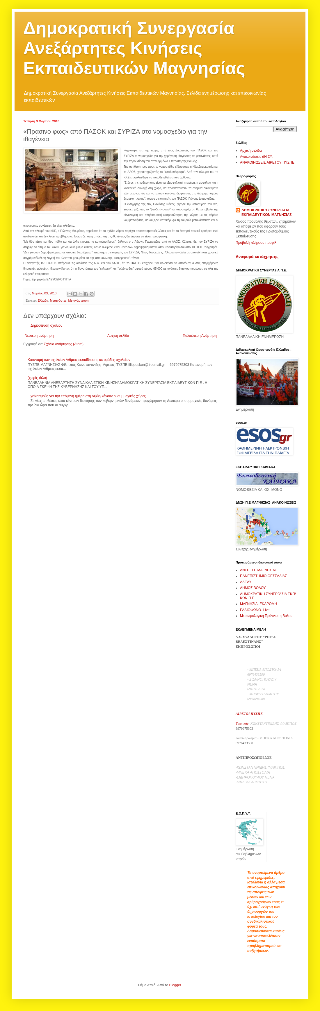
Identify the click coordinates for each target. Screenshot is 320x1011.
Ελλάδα (43, 300)
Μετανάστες (58, 300)
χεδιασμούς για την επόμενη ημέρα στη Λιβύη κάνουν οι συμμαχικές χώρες (88, 396)
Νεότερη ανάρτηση (39, 336)
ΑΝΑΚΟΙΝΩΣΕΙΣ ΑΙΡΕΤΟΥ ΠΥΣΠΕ (267, 162)
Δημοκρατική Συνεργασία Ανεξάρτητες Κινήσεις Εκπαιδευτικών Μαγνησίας (134, 48)
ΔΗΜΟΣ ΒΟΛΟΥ (253, 588)
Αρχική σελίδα (118, 336)
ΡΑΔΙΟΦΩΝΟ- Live (255, 610)
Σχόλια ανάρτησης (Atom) (63, 344)
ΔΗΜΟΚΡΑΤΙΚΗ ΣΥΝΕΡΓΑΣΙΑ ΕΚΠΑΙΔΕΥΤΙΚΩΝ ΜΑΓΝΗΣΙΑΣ (266, 212)
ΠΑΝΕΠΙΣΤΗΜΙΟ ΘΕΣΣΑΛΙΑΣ (263, 576)
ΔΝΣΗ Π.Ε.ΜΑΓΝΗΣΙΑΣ (258, 570)
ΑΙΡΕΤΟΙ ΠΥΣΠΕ (249, 714)
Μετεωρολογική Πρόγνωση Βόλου (266, 616)
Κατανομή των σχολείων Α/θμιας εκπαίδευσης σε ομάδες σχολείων (79, 360)
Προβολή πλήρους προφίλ (256, 243)
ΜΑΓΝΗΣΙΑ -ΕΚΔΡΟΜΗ (258, 604)
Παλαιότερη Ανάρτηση (200, 336)
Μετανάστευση (78, 300)
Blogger (175, 985)
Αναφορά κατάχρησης (257, 256)
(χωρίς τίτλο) (37, 378)
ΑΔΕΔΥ (245, 582)
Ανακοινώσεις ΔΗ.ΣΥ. (256, 157)
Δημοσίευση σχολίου (46, 325)
